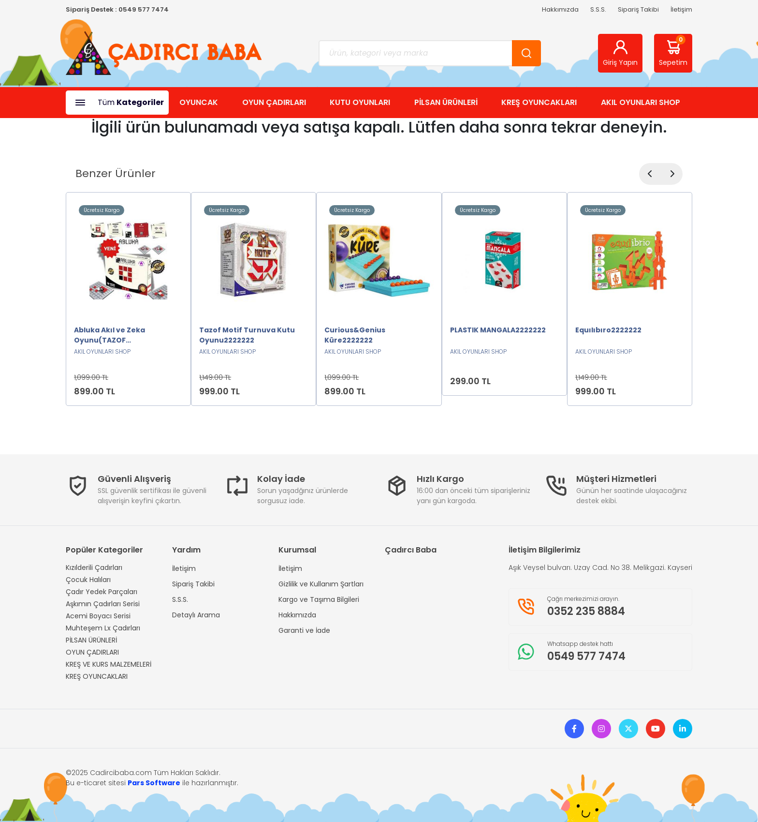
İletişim (681, 9)
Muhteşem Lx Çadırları (103, 628)
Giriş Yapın (620, 53)
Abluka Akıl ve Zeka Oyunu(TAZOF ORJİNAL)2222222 (109, 335)
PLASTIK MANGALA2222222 (498, 330)
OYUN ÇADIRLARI (274, 102)
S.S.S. (598, 9)
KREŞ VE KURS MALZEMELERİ (108, 664)
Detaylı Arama (196, 615)
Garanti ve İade (304, 630)
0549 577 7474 (143, 9)
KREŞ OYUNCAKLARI (539, 102)
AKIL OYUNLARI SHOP (640, 102)
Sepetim (673, 51)
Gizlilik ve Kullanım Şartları (321, 584)
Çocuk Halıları (88, 579)
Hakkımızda (560, 9)
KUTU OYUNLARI (360, 102)
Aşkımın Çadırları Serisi (103, 604)
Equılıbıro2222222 (608, 330)
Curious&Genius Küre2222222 (354, 335)
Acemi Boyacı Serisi (98, 616)
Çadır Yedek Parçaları (101, 592)
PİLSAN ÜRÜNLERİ (446, 102)
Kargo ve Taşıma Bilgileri (318, 599)
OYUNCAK (198, 102)
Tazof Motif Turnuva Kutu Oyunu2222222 (247, 335)
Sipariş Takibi (638, 9)
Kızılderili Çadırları (94, 567)
